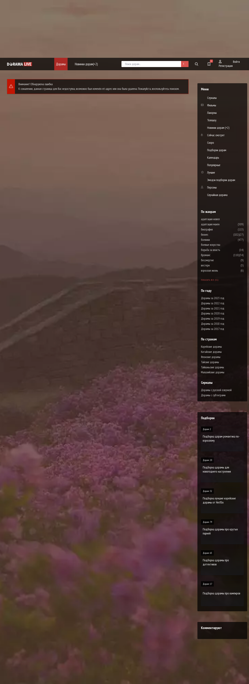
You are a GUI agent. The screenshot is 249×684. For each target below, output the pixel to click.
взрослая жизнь (220, 270)
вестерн (216, 265)
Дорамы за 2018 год (212, 324)
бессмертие (218, 260)
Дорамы (61, 64)
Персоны (212, 187)
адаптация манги (221, 224)
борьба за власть (221, 250)
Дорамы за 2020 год (212, 313)
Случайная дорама (217, 195)
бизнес (215, 235)
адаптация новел (221, 219)
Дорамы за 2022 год (212, 303)
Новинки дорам (86, 64)
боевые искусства (221, 245)
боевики (216, 240)
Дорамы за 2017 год (212, 329)
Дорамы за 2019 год (212, 318)
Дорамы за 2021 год (212, 308)
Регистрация (226, 64)
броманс (216, 255)
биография (217, 229)
